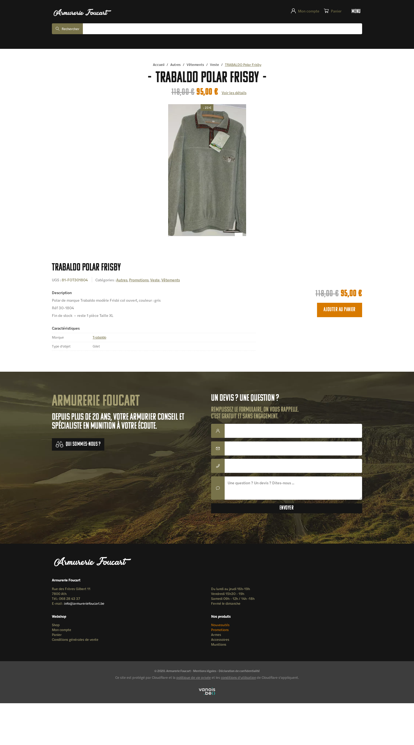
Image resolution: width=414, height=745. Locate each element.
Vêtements (196, 64)
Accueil (158, 64)
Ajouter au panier (340, 310)
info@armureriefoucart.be (86, 604)
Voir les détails (234, 92)
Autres (175, 64)
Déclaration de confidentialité (240, 672)
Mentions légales (204, 672)
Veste (215, 64)
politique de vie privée (193, 679)
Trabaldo (100, 337)
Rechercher (71, 28)
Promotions (140, 280)
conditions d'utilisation (238, 679)
